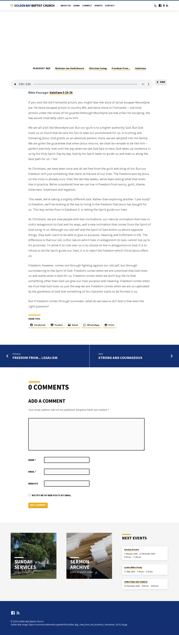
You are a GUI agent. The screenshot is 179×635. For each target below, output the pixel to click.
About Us (66, 5)
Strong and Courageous (120, 357)
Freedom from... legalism (35, 357)
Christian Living (98, 68)
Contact (110, 5)
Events (98, 5)
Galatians (140, 68)
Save (160, 82)
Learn (76, 5)
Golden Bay (34, 6)
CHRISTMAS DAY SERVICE (136, 582)
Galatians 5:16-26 (61, 93)
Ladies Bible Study (133, 567)
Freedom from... (121, 68)
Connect (87, 5)
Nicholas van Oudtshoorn (69, 68)
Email (32, 471)
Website (33, 483)
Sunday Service (131, 549)
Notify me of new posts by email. (51, 495)
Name (32, 460)
